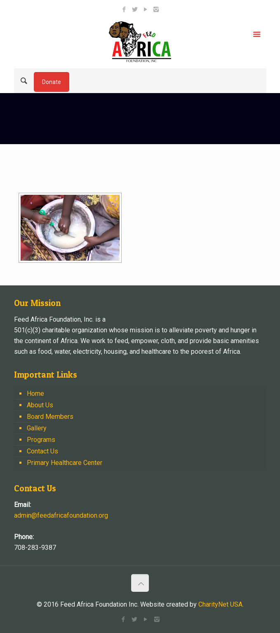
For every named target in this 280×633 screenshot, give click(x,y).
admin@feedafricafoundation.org (61, 515)
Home (35, 393)
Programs (41, 440)
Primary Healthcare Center (64, 463)
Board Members (50, 416)
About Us (40, 405)
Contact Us (42, 451)
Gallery (37, 428)
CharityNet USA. (221, 604)
